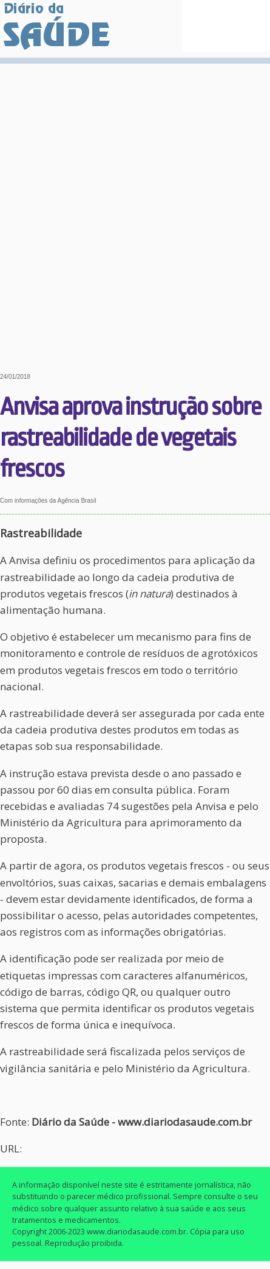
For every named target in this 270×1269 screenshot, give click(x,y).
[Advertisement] (135, 209)
